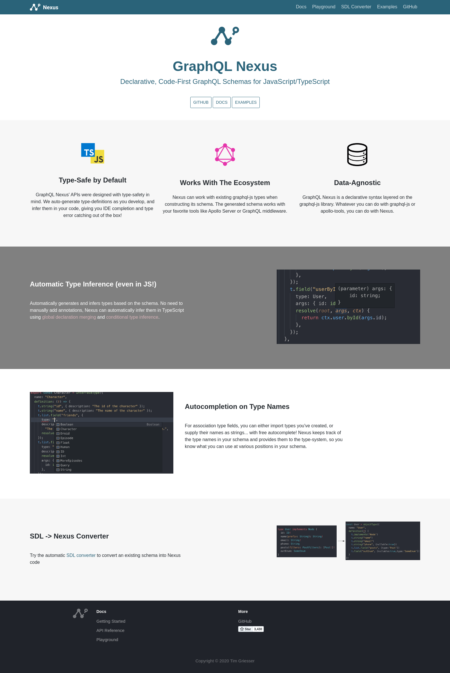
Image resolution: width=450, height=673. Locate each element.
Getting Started (110, 621)
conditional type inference (132, 317)
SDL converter (81, 555)
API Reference (110, 630)
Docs (301, 6)
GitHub (410, 6)
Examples (387, 6)
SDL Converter (356, 6)
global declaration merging (69, 317)
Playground (323, 6)
